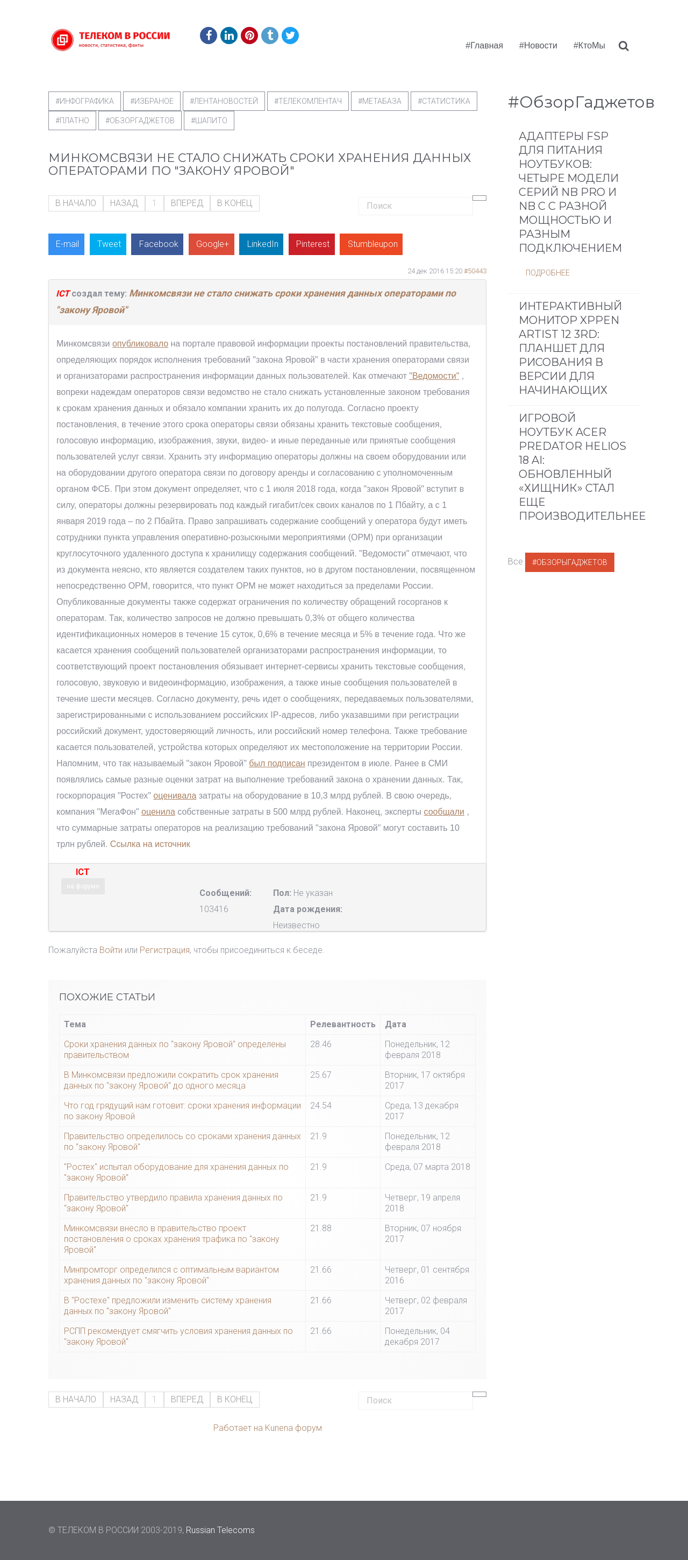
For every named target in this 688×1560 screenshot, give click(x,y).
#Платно (72, 120)
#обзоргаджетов (140, 120)
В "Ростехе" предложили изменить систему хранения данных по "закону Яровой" (167, 1305)
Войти (111, 950)
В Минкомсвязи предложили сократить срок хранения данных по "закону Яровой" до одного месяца (171, 1080)
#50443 (475, 271)
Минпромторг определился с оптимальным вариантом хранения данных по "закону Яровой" (171, 1275)
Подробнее (548, 273)
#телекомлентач (308, 101)
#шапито (209, 120)
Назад (124, 203)
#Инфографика (84, 101)
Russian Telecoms (220, 1530)
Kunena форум (293, 1428)
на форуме (83, 886)
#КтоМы (589, 45)
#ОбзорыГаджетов (569, 562)
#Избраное (152, 101)
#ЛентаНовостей (224, 101)
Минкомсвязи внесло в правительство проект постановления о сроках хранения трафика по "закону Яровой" (172, 1239)
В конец (235, 203)
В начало (75, 203)
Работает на (238, 1428)
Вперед (187, 203)
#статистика (444, 101)
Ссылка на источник (150, 844)
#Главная (484, 45)
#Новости (538, 45)
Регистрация (165, 950)
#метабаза (380, 101)
